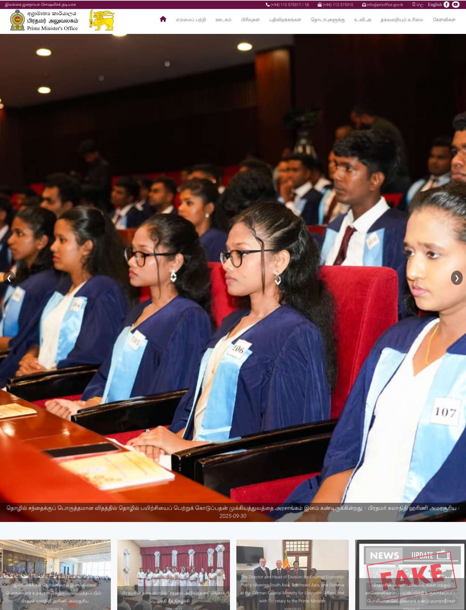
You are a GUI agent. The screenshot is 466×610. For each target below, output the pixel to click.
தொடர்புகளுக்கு (328, 19)
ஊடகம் (223, 19)
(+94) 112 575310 (335, 4)
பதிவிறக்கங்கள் (285, 19)
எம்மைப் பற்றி (191, 19)
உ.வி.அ (362, 19)
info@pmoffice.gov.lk (382, 4)
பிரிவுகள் (250, 19)
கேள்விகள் (444, 19)
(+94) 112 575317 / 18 (287, 4)
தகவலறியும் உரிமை (402, 19)
